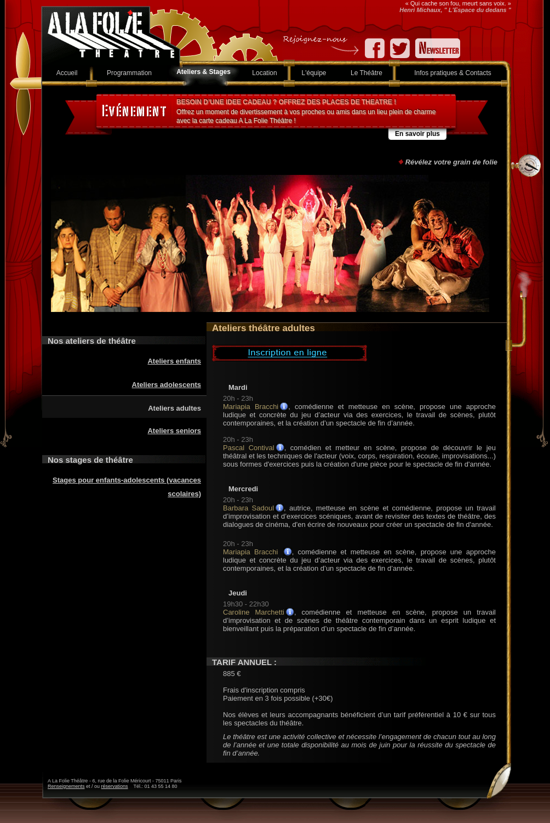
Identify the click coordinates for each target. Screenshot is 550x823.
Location (264, 73)
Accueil (67, 73)
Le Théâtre (366, 73)
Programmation (129, 73)
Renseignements (66, 786)
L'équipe (314, 73)
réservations (114, 786)
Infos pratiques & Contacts (452, 73)
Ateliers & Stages (203, 72)
